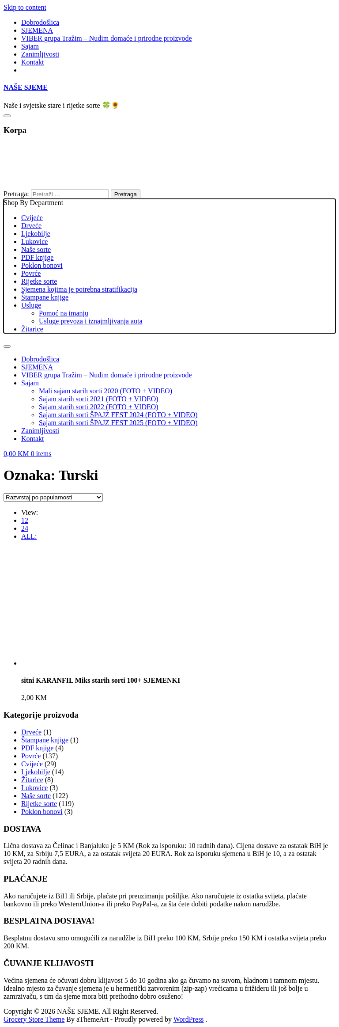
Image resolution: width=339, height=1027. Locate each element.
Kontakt (32, 62)
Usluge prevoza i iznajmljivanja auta (91, 321)
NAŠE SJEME (26, 87)
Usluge (31, 305)
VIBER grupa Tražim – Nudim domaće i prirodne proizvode (106, 38)
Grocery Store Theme (34, 1019)
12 (24, 520)
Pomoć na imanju (63, 313)
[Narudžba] (53, 497)
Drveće (31, 225)
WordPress (188, 1019)
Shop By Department (169, 266)
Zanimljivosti (40, 54)
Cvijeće (32, 217)
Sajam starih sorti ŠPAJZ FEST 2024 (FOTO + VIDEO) (118, 414)
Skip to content (25, 7)
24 (24, 528)
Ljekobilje (35, 233)
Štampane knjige (44, 297)
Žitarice (32, 329)
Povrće (31, 273)
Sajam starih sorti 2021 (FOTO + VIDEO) (98, 399)
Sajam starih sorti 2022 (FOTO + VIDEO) (98, 407)
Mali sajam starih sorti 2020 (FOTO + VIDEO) (105, 391)
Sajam (30, 46)
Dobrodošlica (40, 22)
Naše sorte (36, 249)
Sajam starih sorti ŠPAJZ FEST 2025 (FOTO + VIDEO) (118, 422)
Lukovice (34, 241)
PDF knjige (37, 257)
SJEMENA (37, 30)
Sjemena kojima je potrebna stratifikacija (79, 289)
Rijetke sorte (39, 281)
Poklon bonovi (42, 265)
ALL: (29, 536)
